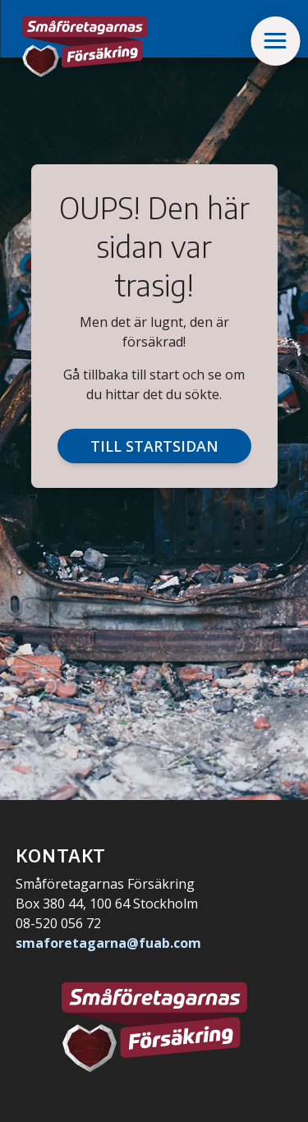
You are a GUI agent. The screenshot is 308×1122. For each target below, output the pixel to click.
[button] (275, 41)
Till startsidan (154, 446)
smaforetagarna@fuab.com (108, 943)
